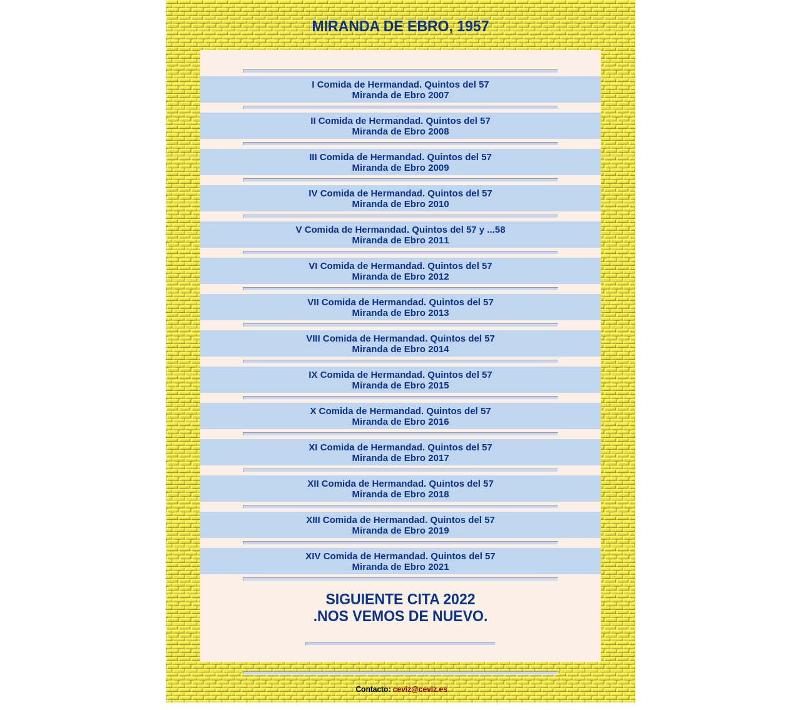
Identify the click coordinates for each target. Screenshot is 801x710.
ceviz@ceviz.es (420, 689)
